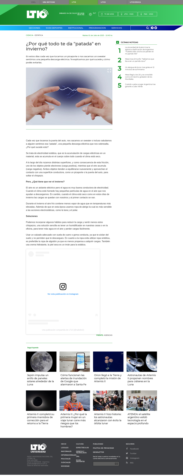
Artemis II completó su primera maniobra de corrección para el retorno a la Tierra (40, 419)
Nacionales (66, 452)
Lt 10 (37, 13)
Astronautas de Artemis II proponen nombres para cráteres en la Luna (141, 380)
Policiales (65, 460)
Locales (64, 449)
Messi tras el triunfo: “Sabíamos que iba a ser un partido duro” (139, 60)
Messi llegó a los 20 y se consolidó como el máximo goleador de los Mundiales (139, 77)
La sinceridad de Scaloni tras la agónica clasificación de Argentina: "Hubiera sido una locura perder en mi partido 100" (139, 50)
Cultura (80, 445)
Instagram (132, 459)
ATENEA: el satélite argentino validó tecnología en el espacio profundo (139, 419)
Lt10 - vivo (126, 14)
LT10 (74, 2)
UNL (33, 2)
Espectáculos (82, 449)
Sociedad (65, 467)
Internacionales (67, 456)
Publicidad (98, 445)
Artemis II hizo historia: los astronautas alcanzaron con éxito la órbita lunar (108, 419)
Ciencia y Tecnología (81, 453)
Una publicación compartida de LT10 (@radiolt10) (63, 330)
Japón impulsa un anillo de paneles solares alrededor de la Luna (40, 380)
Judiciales (65, 463)
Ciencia (29, 35)
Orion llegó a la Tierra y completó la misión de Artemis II (108, 378)
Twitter (131, 455)
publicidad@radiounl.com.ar (37, 465)
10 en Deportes (54, 28)
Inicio (63, 445)
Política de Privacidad (103, 449)
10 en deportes (80, 462)
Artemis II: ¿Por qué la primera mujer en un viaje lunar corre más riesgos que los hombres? (74, 421)
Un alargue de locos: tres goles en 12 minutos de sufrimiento (139, 68)
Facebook (132, 450)
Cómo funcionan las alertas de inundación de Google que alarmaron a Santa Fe (74, 380)
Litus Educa (135, 2)
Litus (103, 2)
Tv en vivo (107, 14)
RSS (129, 464)
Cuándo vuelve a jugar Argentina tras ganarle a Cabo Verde (140, 85)
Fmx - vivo (146, 14)
